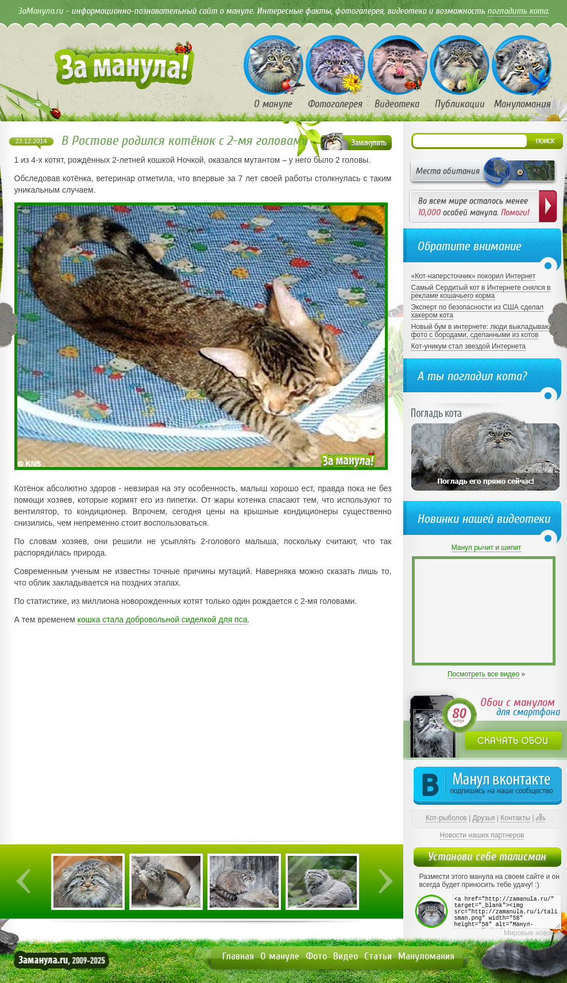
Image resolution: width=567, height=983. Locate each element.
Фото (316, 956)
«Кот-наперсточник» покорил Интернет (473, 276)
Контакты (515, 818)
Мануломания (426, 956)
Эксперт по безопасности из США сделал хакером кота (477, 311)
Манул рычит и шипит (487, 548)
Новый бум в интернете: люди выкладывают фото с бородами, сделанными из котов (482, 331)
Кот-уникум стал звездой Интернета (468, 346)
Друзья (484, 818)
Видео (345, 956)
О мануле (279, 956)
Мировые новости (532, 933)
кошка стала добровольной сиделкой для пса (163, 619)
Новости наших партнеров (482, 835)
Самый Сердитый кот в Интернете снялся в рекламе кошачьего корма (481, 292)
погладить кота (517, 11)
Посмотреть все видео (483, 674)
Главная (238, 956)
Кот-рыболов (446, 818)
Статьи (378, 956)
